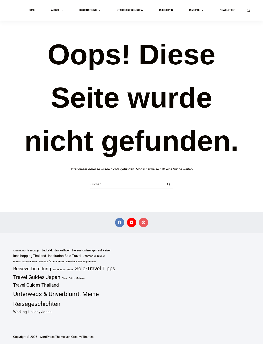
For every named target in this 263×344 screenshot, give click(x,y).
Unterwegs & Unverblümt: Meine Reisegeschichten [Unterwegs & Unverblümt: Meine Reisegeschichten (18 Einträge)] (56, 299)
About (58, 10)
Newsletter (227, 10)
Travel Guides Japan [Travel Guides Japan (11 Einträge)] (36, 277)
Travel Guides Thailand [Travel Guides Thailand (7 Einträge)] (36, 285)
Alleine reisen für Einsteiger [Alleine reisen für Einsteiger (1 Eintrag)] (26, 250)
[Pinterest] (143, 222)
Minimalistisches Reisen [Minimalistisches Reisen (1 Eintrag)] (25, 261)
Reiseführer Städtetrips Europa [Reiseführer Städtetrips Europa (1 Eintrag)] (81, 261)
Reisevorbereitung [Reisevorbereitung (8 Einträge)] (32, 269)
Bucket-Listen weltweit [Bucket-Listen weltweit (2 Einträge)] (56, 250)
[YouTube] (131, 222)
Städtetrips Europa (130, 10)
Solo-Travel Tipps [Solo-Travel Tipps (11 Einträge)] (95, 268)
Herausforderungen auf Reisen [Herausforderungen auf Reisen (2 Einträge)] (91, 250)
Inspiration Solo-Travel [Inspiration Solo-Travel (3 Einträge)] (64, 256)
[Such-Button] (168, 184)
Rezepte (197, 10)
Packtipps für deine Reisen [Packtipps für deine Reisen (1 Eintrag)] (52, 261)
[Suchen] (248, 10)
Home (31, 10)
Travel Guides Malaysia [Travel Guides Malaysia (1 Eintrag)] (73, 278)
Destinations (90, 10)
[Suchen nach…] (127, 184)
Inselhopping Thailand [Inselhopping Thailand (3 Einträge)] (29, 256)
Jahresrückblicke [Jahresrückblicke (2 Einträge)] (94, 256)
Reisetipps (166, 10)
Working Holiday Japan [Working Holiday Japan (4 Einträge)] (32, 312)
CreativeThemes (82, 337)
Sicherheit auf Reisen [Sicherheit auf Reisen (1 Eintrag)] (63, 269)
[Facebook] (119, 222)
